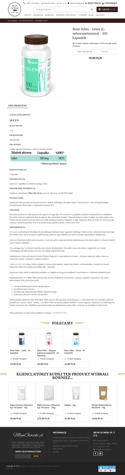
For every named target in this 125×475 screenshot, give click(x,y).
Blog (91, 15)
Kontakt (100, 15)
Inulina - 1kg (70, 405)
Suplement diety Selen (23, 264)
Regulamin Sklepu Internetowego (65, 446)
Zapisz (35, 456)
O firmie (83, 15)
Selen (12, 232)
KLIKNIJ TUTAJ (60, 313)
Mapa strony (57, 449)
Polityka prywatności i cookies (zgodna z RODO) (71, 437)
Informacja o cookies (27, 466)
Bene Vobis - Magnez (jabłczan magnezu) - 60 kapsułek (48, 353)
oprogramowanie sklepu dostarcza (47, 466)
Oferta (27, 15)
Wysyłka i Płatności (66, 15)
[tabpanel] (62, 213)
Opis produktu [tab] (17, 105)
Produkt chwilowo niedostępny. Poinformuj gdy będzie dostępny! (95, 44)
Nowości (49, 15)
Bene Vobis (44, 300)
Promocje (38, 15)
